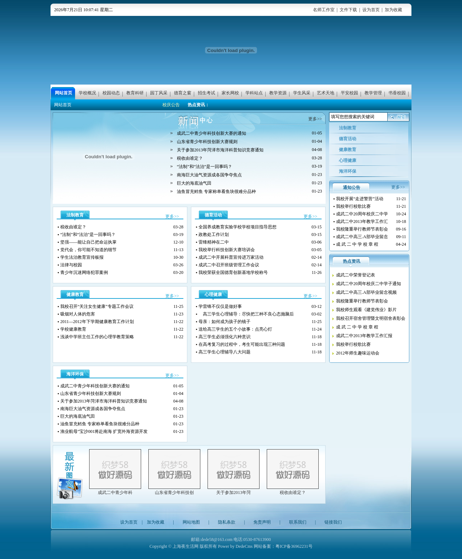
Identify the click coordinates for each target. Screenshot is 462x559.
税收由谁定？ (293, 492)
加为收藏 (393, 9)
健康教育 (75, 294)
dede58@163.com (216, 539)
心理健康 (213, 294)
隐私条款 (226, 522)
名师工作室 (324, 9)
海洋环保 (75, 374)
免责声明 (262, 522)
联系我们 (297, 522)
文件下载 (348, 9)
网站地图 (191, 522)
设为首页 (371, 9)
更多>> (315, 118)
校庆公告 (171, 104)
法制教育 (75, 215)
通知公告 (351, 187)
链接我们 (333, 522)
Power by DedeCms (235, 546)
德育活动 (213, 215)
